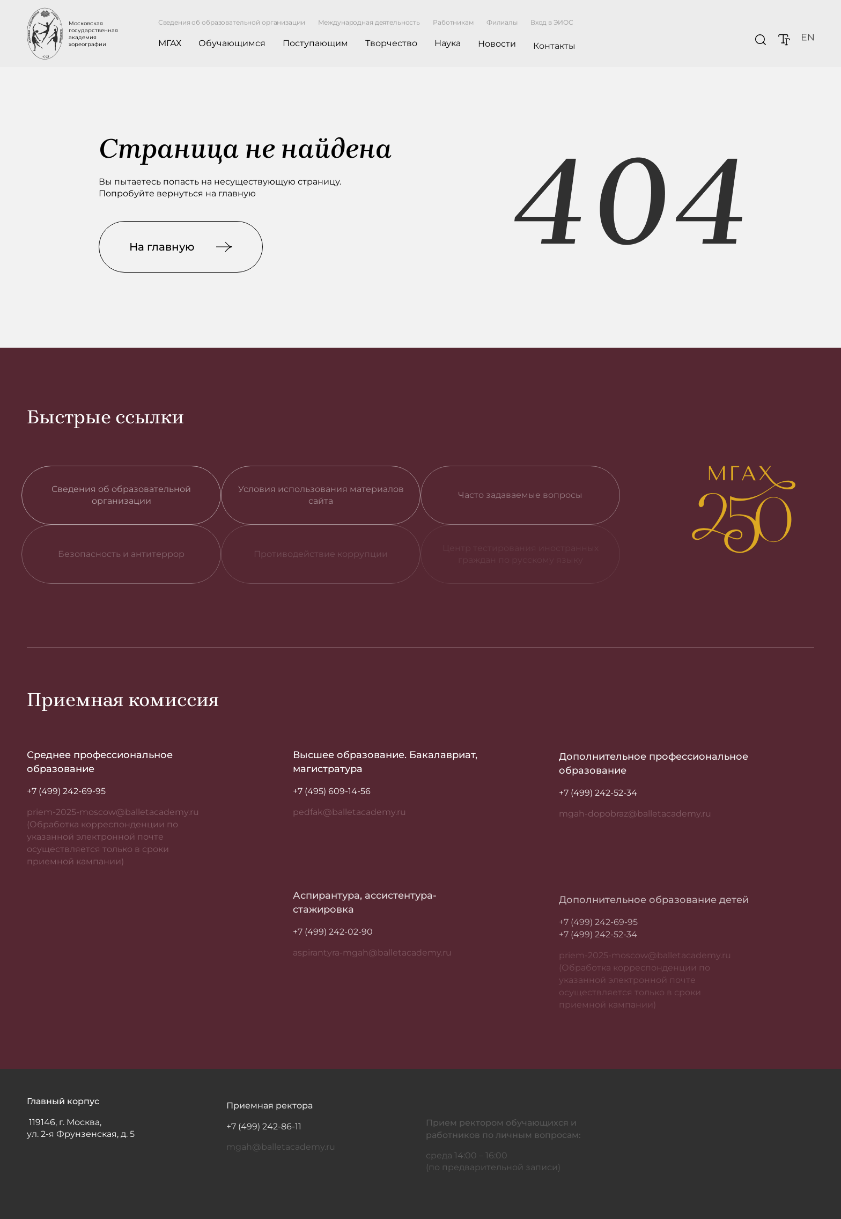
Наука (447, 46)
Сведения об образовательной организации (231, 22)
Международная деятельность (369, 22)
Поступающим (315, 44)
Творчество (391, 44)
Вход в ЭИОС (551, 25)
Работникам (453, 22)
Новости (497, 50)
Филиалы (502, 23)
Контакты (554, 57)
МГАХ (169, 43)
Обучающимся (231, 43)
